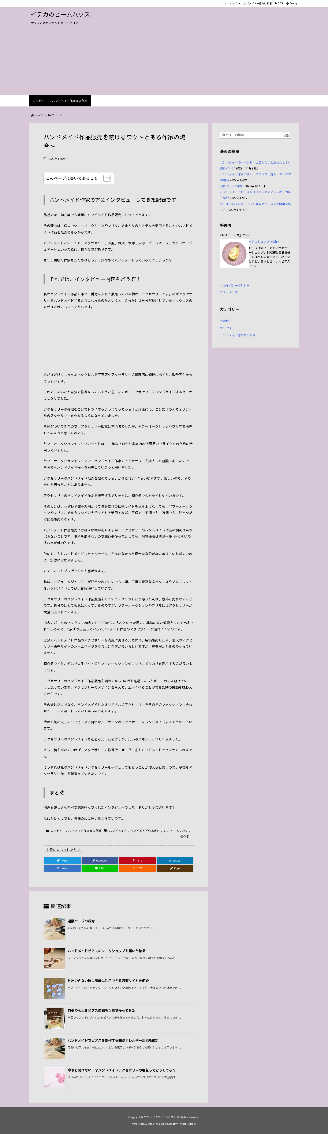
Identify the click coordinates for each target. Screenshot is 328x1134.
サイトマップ (229, 292)
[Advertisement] (164, 63)
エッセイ (232, 3)
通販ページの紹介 (81, 921)
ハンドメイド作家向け (145, 830)
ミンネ (168, 830)
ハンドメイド (118, 830)
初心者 (184, 836)
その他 (224, 321)
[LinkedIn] (175, 860)
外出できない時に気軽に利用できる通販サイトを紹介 (108, 980)
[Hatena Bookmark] (62, 868)
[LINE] (100, 868)
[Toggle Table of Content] (105, 178)
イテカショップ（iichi (263, 241)
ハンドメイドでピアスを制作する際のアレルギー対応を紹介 (113, 1040)
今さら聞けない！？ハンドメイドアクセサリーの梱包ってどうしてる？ (122, 1070)
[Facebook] (100, 860)
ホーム (39, 115)
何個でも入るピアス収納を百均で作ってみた (101, 1010)
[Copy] (175, 868)
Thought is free (186, 1123)
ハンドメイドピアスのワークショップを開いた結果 (106, 950)
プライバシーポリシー (235, 285)
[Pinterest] (137, 860)
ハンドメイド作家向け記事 (256, 3)
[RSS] (137, 868)
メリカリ (182, 830)
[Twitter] (62, 860)
